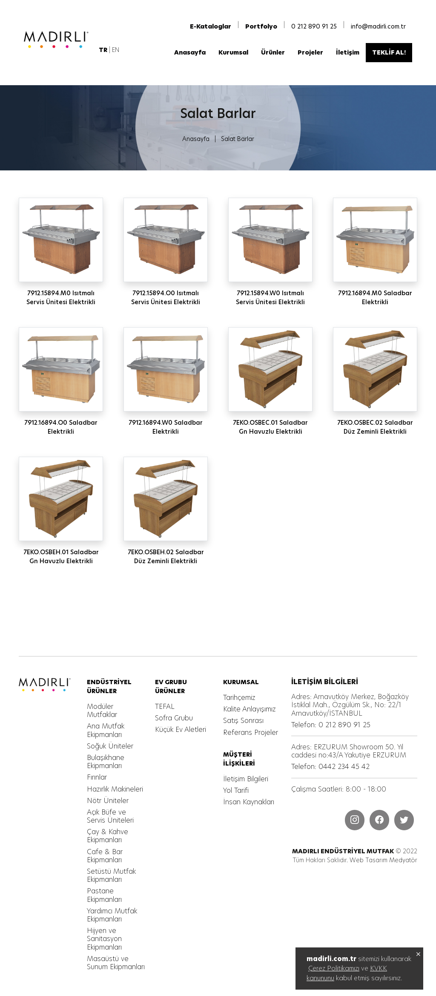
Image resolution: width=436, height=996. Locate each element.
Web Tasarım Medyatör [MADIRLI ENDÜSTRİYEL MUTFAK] (383, 860)
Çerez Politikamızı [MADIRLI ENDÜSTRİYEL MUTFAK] (333, 968)
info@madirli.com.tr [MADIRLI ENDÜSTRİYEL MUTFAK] (378, 26)
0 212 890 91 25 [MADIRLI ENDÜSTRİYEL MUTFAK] (314, 26)
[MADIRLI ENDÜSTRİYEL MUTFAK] (58, 39)
